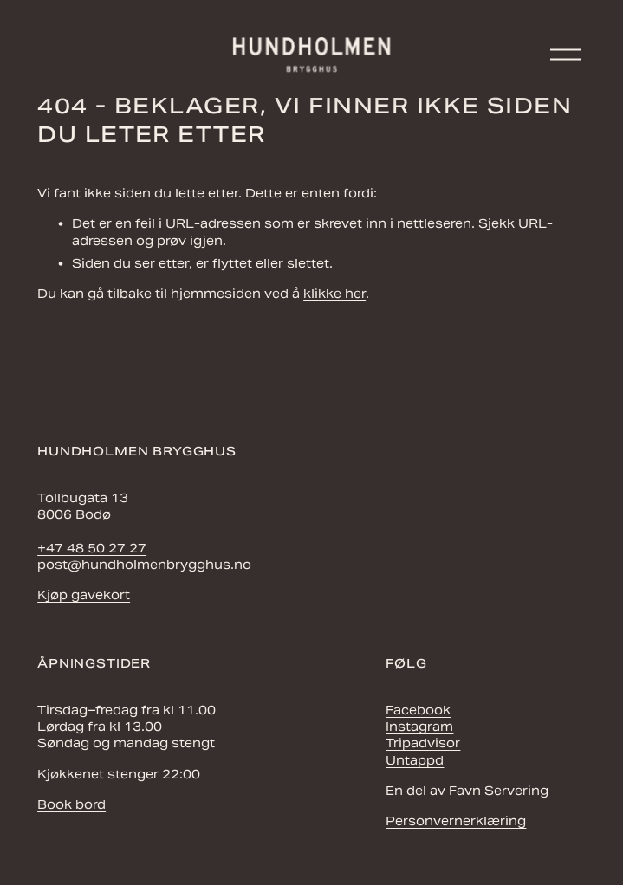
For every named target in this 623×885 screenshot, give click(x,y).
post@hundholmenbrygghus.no (144, 564)
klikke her (334, 293)
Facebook (418, 710)
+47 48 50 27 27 (91, 548)
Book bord (71, 804)
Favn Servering (498, 790)
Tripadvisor (423, 743)
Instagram (419, 726)
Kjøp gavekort (83, 595)
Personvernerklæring (456, 821)
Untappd (415, 760)
